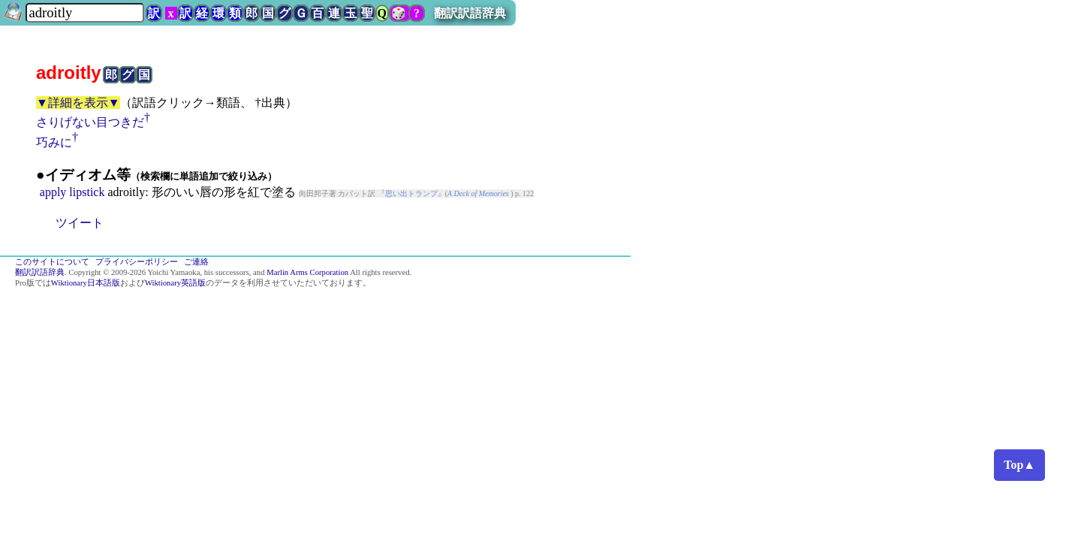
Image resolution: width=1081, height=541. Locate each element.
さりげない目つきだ (90, 122)
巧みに (54, 142)
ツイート (80, 222)
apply (53, 192)
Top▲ (1019, 464)
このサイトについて (52, 262)
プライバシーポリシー (136, 262)
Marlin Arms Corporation (307, 272)
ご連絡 (196, 262)
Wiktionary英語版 (175, 283)
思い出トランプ (411, 193)
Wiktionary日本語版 (85, 283)
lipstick (86, 192)
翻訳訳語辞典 (470, 13)
